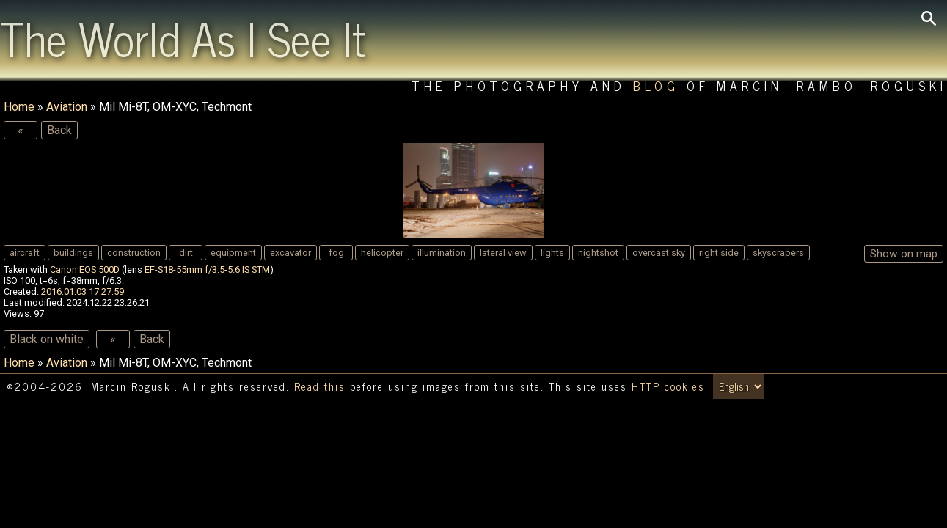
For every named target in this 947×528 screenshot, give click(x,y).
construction (134, 252)
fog (336, 252)
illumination (441, 252)
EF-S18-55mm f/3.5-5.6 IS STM (207, 269)
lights (552, 252)
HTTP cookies (668, 386)
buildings (73, 252)
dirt (186, 252)
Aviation (66, 107)
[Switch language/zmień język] (738, 386)
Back (59, 130)
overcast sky (658, 252)
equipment (233, 252)
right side (719, 252)
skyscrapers (778, 252)
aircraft (25, 252)
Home (19, 107)
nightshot (598, 252)
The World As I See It (183, 37)
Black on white (47, 339)
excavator (290, 252)
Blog (656, 85)
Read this (319, 386)
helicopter (382, 252)
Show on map (903, 253)
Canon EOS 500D (85, 269)
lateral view (503, 252)
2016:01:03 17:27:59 (82, 291)
